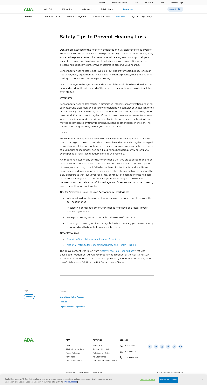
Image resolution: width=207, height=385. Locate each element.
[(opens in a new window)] (150, 349)
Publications (107, 9)
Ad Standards (99, 357)
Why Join (48, 9)
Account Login (177, 3)
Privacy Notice (84, 372)
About (69, 346)
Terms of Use (97, 372)
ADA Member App (75, 349)
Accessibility (70, 372)
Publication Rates (101, 353)
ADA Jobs (70, 357)
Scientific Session (119, 3)
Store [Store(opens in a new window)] (136, 3)
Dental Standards (101, 17)
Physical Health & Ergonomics (72, 307)
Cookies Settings (147, 380)
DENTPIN (149, 3)
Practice (63, 302)
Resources (128, 9)
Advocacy (87, 9)
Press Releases (73, 353)
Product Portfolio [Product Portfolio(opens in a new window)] (101, 349)
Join (162, 3)
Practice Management (77, 17)
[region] (103, 380)
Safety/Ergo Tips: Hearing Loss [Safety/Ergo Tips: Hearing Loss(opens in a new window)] (117, 251)
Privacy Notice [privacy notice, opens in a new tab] (70, 382)
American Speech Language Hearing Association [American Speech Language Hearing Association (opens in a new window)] (94, 239)
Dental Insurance (52, 17)
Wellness (120, 17)
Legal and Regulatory (141, 17)
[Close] (202, 380)
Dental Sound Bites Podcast (72, 297)
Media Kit (97, 346)
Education (67, 9)
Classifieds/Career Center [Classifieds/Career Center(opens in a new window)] (104, 361)
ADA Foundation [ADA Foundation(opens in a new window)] (74, 361)
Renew (102, 3)
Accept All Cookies (168, 380)
